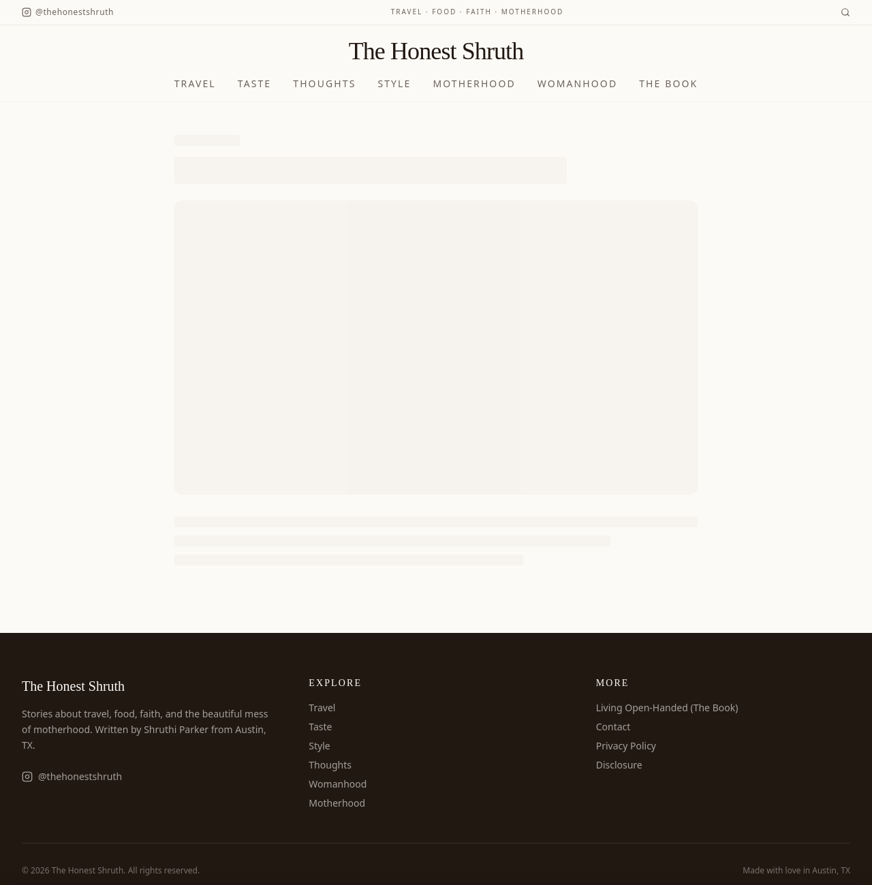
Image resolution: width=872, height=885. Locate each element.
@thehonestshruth (72, 776)
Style (394, 83)
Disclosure (619, 764)
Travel (195, 83)
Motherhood (474, 83)
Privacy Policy (626, 745)
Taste (255, 83)
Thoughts (324, 83)
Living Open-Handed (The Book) (667, 707)
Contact (613, 726)
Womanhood (577, 83)
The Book (668, 83)
